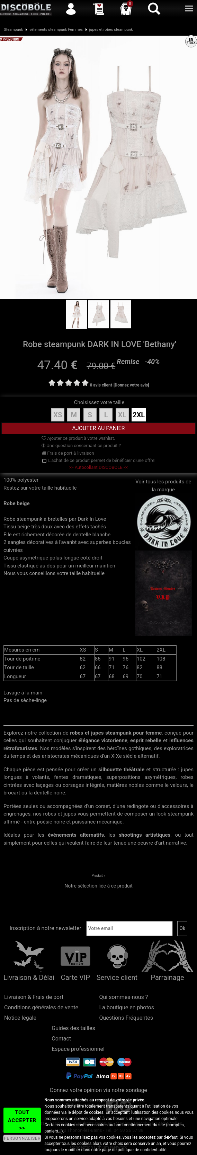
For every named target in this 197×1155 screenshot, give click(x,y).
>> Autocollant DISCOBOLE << (98, 467)
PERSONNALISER (22, 1138)
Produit (97, 875)
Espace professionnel (78, 1049)
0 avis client (101, 385)
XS (57, 415)
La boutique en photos (126, 1007)
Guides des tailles (73, 1028)
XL (122, 415)
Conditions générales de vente (41, 1007)
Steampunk (13, 29)
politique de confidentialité (142, 1149)
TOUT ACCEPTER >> (22, 1120)
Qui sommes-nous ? (123, 997)
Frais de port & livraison (68, 453)
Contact (61, 1038)
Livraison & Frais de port (33, 997)
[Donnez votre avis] (131, 385)
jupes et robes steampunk (111, 29)
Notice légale (20, 1018)
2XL (139, 415)
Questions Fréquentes (126, 1018)
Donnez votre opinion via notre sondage (98, 1090)
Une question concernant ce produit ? (81, 445)
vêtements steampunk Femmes (56, 29)
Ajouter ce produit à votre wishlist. (78, 438)
